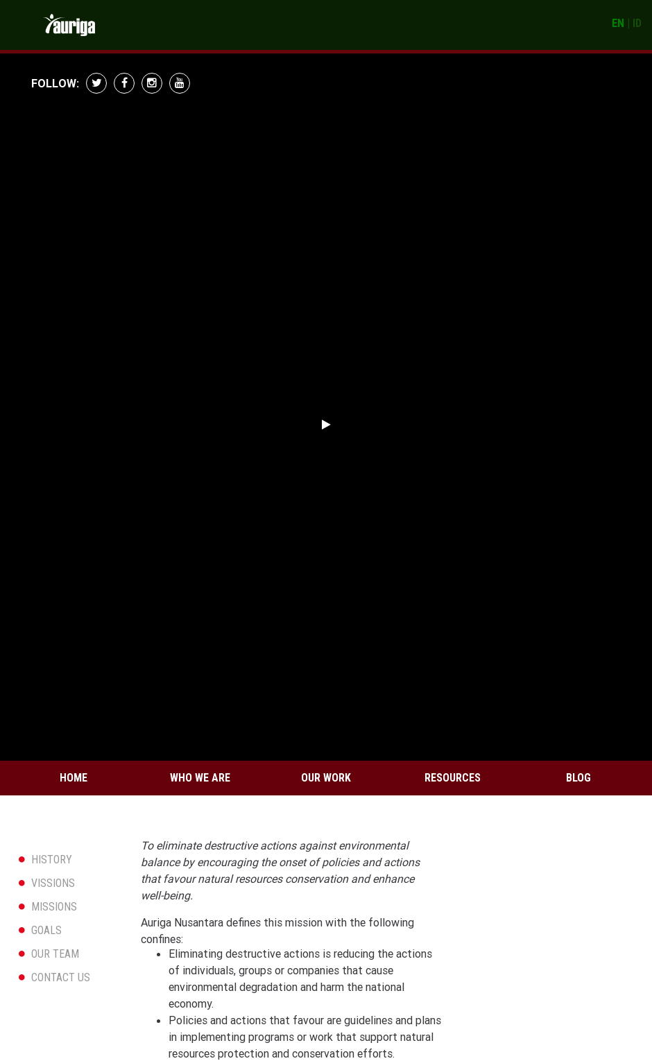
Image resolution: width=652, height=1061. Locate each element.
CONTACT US (60, 977)
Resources (452, 777)
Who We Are (200, 777)
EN (618, 23)
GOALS (46, 930)
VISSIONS (53, 883)
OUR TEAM (55, 953)
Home (73, 777)
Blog (578, 777)
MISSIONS (54, 906)
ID (637, 23)
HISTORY (51, 859)
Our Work (326, 777)
